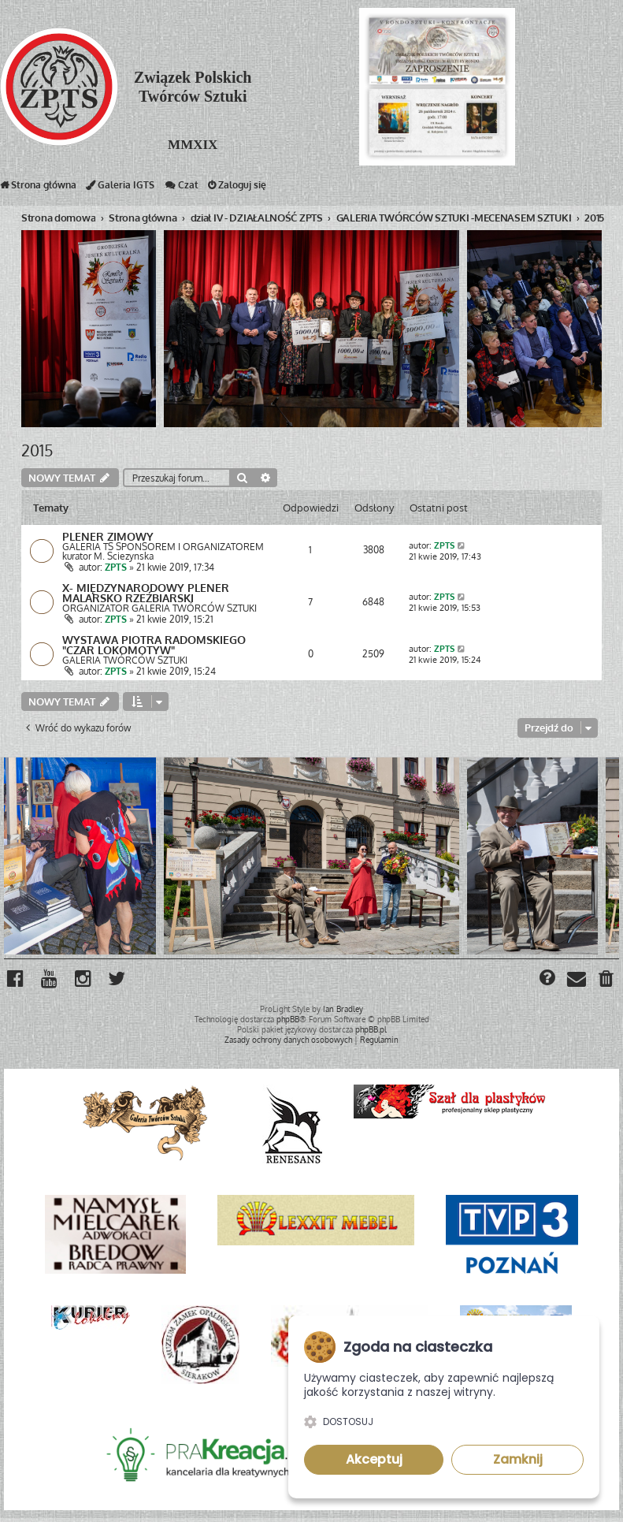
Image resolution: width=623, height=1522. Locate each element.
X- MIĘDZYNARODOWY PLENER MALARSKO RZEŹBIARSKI (145, 594)
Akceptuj (374, 1459)
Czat (181, 188)
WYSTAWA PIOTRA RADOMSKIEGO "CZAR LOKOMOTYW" (154, 648)
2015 (37, 450)
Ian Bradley (343, 1013)
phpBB (287, 1023)
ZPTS (116, 568)
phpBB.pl (371, 1033)
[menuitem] (607, 984)
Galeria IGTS (120, 188)
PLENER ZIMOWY (108, 537)
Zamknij (518, 1459)
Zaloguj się (237, 188)
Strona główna (38, 188)
